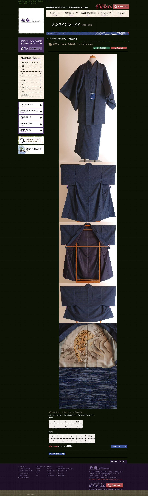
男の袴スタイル (24, 473)
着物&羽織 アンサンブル (27, 471)
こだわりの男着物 (25, 468)
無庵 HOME (23, 466)
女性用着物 (24, 95)
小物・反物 (24, 88)
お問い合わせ (62, 475)
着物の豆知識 (23, 475)
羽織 (22, 69)
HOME (50, 33)
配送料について (62, 471)
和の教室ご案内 (24, 477)
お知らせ (60, 473)
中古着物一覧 (41, 466)
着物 (22, 66)
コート (23, 84)
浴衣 (22, 91)
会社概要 (60, 466)
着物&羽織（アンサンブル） (30, 62)
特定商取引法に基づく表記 (65, 468)
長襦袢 (23, 80)
